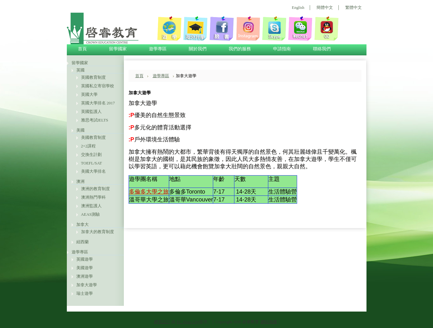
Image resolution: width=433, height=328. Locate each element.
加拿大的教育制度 (97, 231)
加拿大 (82, 224)
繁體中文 (353, 7)
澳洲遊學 (84, 276)
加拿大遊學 (86, 284)
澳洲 (80, 181)
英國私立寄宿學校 (97, 86)
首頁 (139, 75)
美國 (80, 130)
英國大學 (89, 94)
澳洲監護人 (91, 205)
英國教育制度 (93, 77)
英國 (80, 70)
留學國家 (80, 62)
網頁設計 (162, 321)
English (298, 7)
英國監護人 (91, 111)
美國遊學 (84, 267)
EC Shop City (187, 321)
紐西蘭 (82, 241)
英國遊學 (84, 259)
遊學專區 (80, 252)
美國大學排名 (93, 171)
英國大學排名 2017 (98, 103)
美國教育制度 (93, 137)
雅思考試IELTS (94, 120)
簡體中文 (324, 7)
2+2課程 (88, 146)
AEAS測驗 (90, 214)
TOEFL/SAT (91, 163)
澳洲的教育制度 (95, 188)
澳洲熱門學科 (93, 197)
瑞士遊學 (84, 293)
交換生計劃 (91, 154)
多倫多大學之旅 (149, 192)
